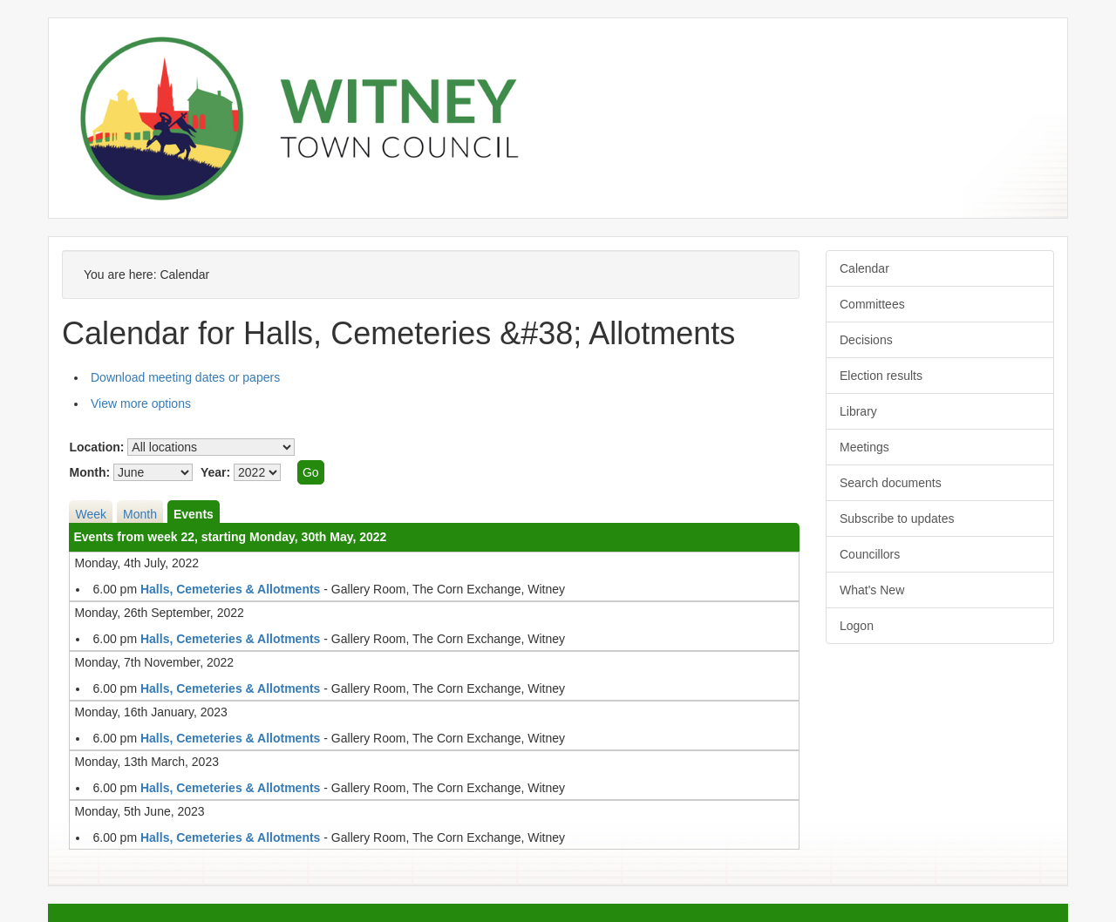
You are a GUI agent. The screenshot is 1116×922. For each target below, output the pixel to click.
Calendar (864, 268)
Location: (96, 447)
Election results (881, 376)
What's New (872, 590)
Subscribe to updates (897, 518)
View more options (141, 403)
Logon (857, 626)
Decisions (866, 340)
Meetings (864, 447)
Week (90, 514)
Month (140, 514)
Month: (89, 472)
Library (858, 411)
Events (194, 514)
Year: (215, 472)
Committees (872, 304)
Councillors (870, 554)
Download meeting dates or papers (185, 377)
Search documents (891, 483)
